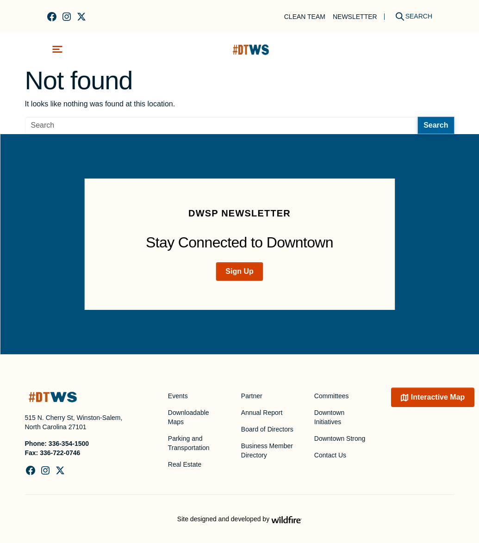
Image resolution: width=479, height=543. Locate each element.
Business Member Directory (267, 450)
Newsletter (355, 16)
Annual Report (262, 412)
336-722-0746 (60, 453)
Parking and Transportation (189, 443)
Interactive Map (438, 397)
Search (435, 125)
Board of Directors (267, 429)
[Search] (410, 16)
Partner (251, 396)
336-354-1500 (69, 443)
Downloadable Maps (188, 417)
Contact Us (330, 455)
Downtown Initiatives (329, 417)
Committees (331, 396)
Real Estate (184, 464)
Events (178, 396)
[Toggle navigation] (57, 49)
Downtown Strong (340, 438)
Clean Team (304, 16)
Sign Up (239, 271)
